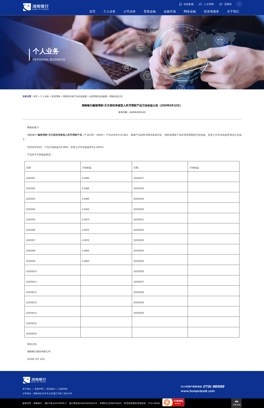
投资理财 (56, 96)
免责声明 (39, 389)
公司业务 (130, 11)
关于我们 (233, 11)
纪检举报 (63, 389)
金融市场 (170, 11)
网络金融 (190, 11)
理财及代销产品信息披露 (75, 96)
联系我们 (51, 389)
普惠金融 (150, 11)
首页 (92, 11)
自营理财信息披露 (98, 96)
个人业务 (109, 11)
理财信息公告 (116, 96)
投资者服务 (211, 11)
